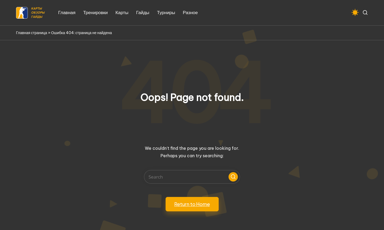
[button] (233, 176)
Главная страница (31, 32)
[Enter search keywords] (192, 177)
